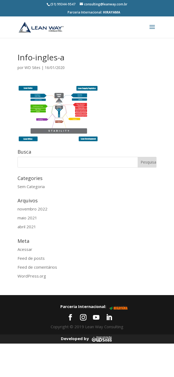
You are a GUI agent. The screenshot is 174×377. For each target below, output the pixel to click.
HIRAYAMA (111, 12)
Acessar (25, 249)
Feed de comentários (37, 267)
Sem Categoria (31, 186)
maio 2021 (27, 217)
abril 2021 (27, 226)
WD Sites (32, 67)
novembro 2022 (32, 209)
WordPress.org (32, 276)
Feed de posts (31, 258)
